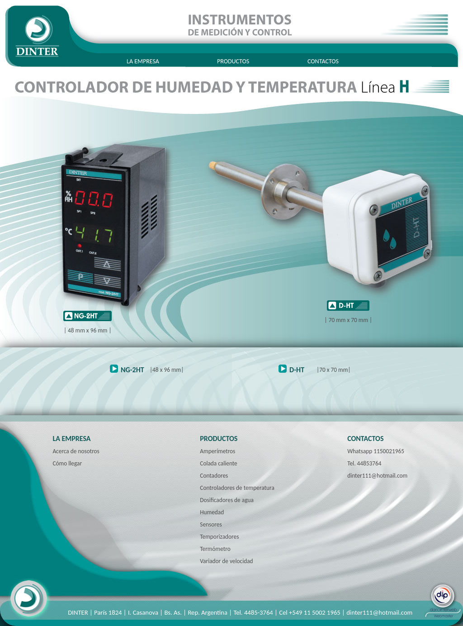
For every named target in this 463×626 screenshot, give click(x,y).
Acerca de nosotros (75, 451)
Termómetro (215, 549)
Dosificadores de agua (227, 500)
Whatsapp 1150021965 (375, 451)
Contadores (214, 475)
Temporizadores (219, 537)
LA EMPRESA (143, 61)
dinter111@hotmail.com (377, 475)
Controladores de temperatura (237, 488)
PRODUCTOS (233, 61)
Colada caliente (218, 463)
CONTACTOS (323, 61)
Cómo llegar (67, 463)
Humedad (212, 512)
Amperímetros (217, 451)
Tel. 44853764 (364, 463)
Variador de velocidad (226, 561)
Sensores (211, 524)
